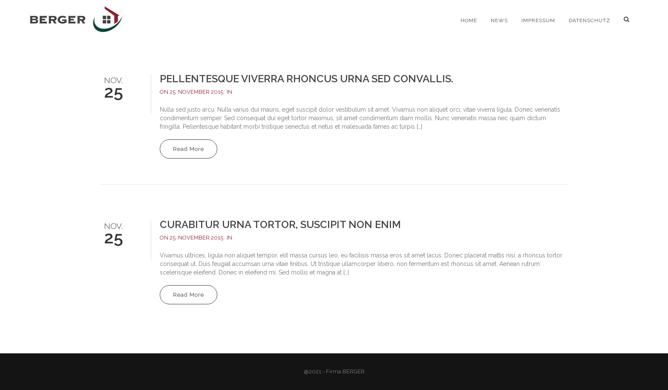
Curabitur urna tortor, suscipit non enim (280, 224)
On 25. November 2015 (191, 92)
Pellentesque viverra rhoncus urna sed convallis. (306, 78)
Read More (188, 149)
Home (469, 20)
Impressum (538, 20)
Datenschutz (589, 20)
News (499, 20)
